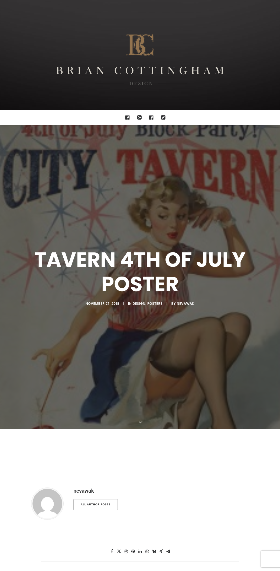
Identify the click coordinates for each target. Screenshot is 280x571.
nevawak (185, 263)
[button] (129, 117)
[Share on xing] (161, 472)
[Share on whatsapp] (147, 472)
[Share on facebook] (112, 472)
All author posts (95, 425)
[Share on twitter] (119, 472)
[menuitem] (129, 117)
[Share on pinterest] (133, 472)
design (139, 263)
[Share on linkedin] (140, 472)
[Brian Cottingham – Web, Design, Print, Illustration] (140, 55)
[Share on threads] (126, 472)
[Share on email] (168, 472)
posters (155, 263)
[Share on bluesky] (154, 472)
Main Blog (139, 514)
